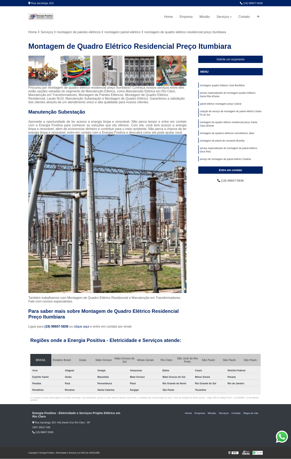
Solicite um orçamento (230, 59)
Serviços (223, 16)
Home (168, 16)
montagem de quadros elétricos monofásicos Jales (227, 135)
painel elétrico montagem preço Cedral (220, 104)
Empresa (186, 16)
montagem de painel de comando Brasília (222, 142)
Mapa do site (251, 413)
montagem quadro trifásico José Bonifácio (222, 85)
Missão (204, 16)
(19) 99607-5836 (251, 3)
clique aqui (81, 326)
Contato (244, 16)
